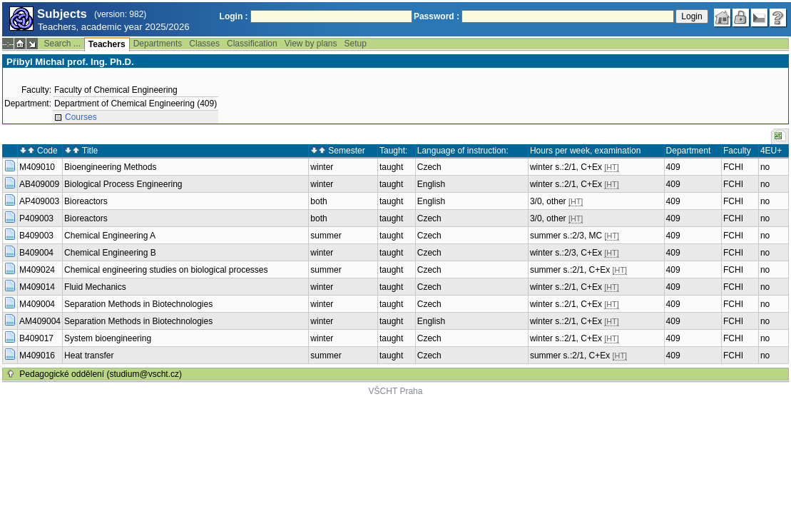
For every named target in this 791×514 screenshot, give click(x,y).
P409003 (36, 218)
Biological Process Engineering (123, 184)
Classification (252, 44)
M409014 (37, 287)
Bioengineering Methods (110, 167)
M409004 (37, 304)
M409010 (37, 167)
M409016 (37, 356)
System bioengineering (107, 338)
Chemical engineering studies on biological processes (166, 270)
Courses (81, 117)
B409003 (36, 236)
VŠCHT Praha (396, 391)
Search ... (62, 44)
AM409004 (40, 321)
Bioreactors (86, 201)
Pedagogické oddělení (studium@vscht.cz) (100, 374)
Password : (436, 16)
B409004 (36, 253)
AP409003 (39, 201)
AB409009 (39, 184)
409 (673, 167)
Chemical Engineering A (109, 236)
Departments (158, 44)
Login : (234, 16)
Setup (356, 44)
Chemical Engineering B (110, 253)
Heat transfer (88, 356)
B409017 (36, 338)
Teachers (107, 44)
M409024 (37, 270)
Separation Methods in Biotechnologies (138, 304)
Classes (204, 44)
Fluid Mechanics (95, 287)
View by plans (311, 44)
